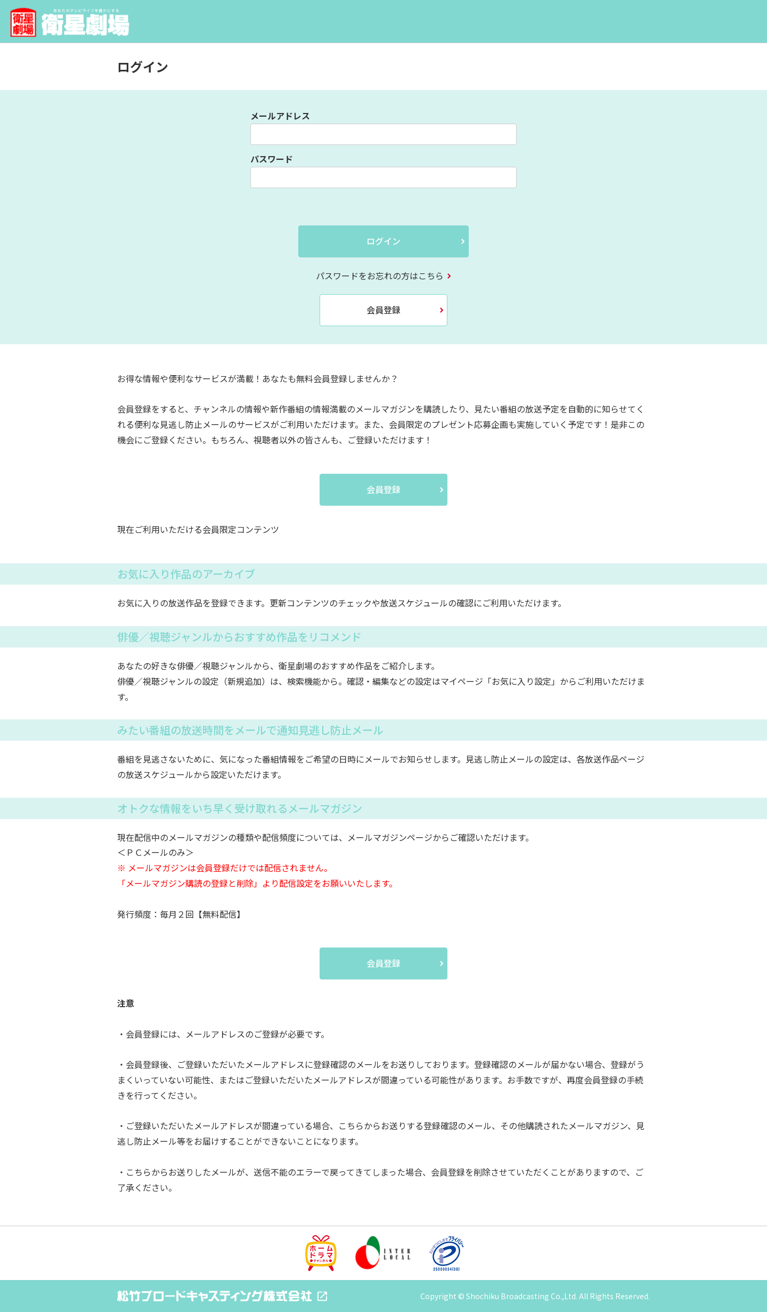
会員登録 (383, 309)
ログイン (383, 240)
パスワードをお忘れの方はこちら (380, 275)
